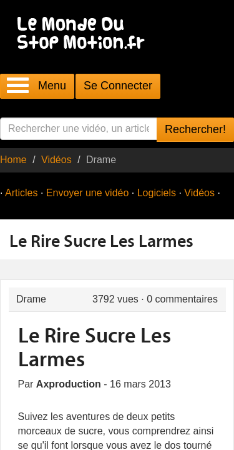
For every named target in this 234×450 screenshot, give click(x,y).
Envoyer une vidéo (87, 193)
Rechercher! (195, 129)
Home (13, 159)
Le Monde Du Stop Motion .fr (84, 34)
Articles (21, 193)
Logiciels (156, 193)
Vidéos (56, 159)
